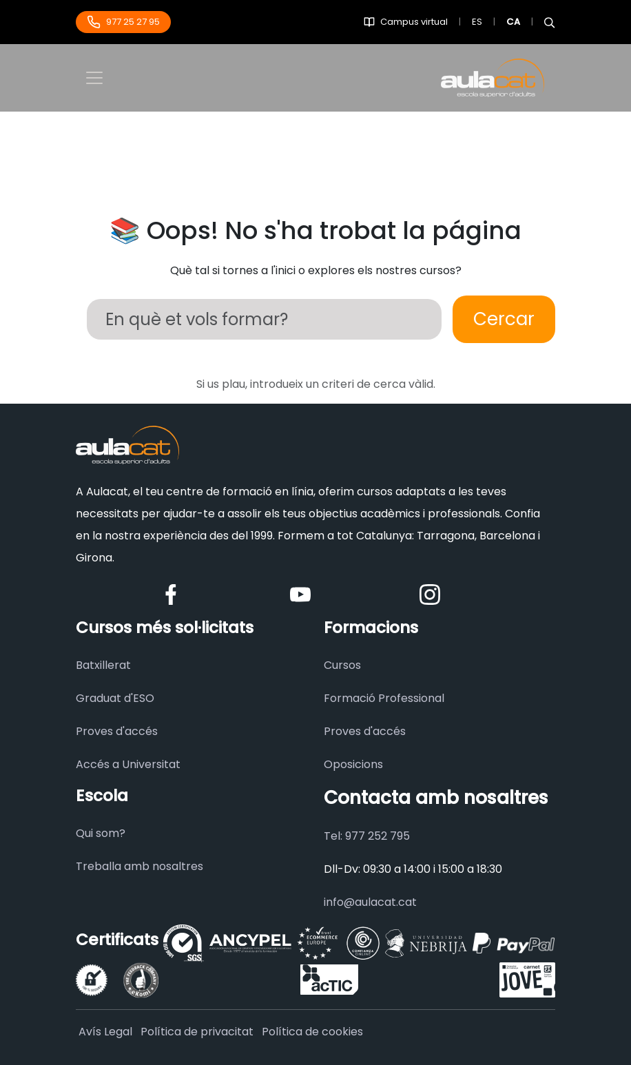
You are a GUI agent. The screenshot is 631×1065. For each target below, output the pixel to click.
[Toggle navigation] (94, 78)
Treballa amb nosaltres (139, 866)
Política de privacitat (197, 1032)
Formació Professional (384, 698)
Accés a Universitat (128, 764)
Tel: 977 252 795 (367, 836)
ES (477, 21)
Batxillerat (103, 665)
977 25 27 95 (123, 22)
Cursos (342, 665)
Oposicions (353, 764)
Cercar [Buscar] (504, 319)
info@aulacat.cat (370, 902)
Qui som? (100, 833)
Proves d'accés (117, 731)
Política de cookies (312, 1032)
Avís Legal (105, 1032)
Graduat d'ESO (115, 698)
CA (513, 21)
